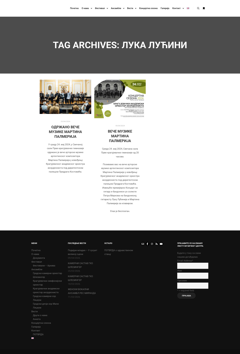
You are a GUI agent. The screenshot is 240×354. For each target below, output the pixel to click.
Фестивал (36, 261)
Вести (34, 311)
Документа (39, 258)
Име (179, 270)
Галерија (36, 326)
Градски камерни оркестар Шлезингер (47, 275)
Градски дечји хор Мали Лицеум (46, 305)
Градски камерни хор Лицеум (44, 298)
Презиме (182, 280)
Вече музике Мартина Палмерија (120, 136)
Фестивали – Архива (44, 265)
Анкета (37, 319)
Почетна (35, 250)
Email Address (185, 260)
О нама (35, 254)
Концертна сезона (41, 323)
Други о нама (40, 315)
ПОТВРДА (38, 334)
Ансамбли (36, 269)
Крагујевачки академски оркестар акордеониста (46, 290)
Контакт (35, 330)
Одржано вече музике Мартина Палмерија (65, 132)
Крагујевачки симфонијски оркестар (47, 283)
